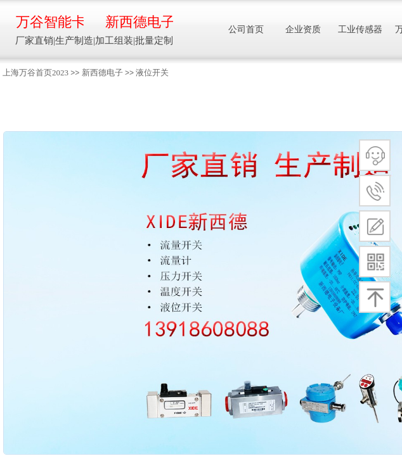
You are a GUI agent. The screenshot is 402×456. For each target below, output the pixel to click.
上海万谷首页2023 (35, 72)
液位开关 (152, 72)
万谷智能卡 (50, 22)
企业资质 (303, 29)
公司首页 (246, 29)
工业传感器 (360, 29)
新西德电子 (102, 72)
